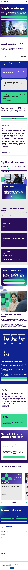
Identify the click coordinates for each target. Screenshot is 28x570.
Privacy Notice (10, 565)
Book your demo (14, 377)
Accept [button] (12, 567)
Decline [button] (16, 567)
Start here (14, 280)
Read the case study (6, 408)
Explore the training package (9, 196)
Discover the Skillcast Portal (14, 379)
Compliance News (5, 482)
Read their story (5, 152)
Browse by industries (14, 282)
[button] (1, 502)
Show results (14, 118)
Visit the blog (14, 502)
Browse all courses (14, 120)
